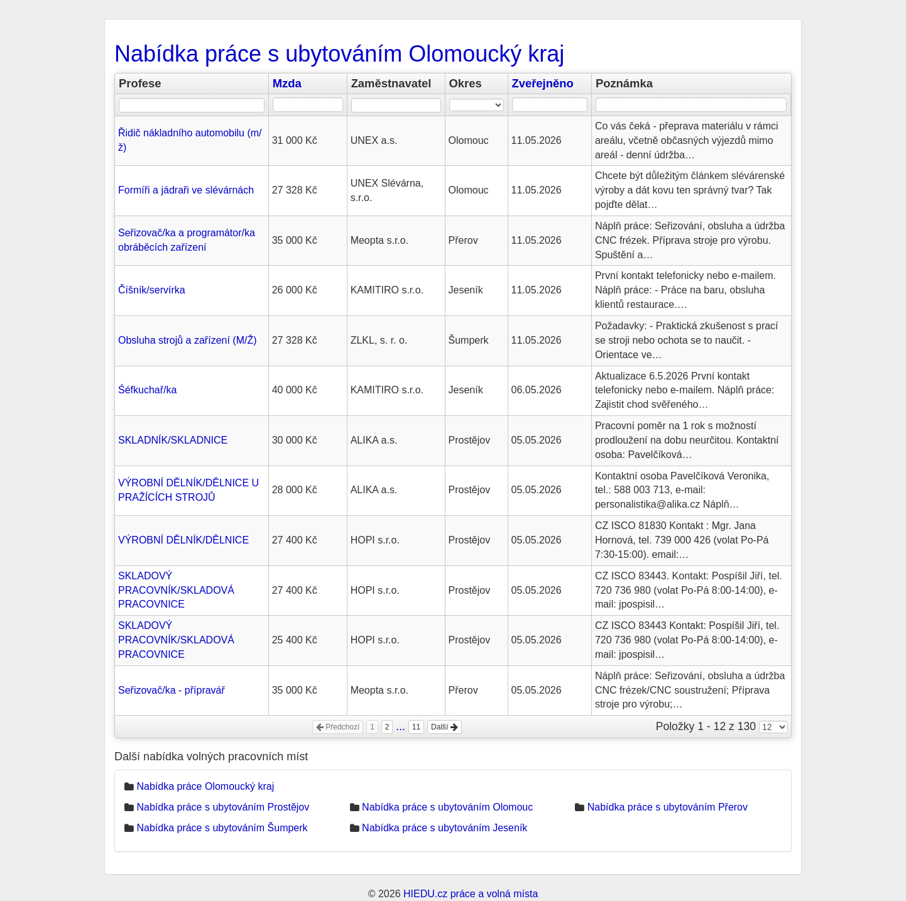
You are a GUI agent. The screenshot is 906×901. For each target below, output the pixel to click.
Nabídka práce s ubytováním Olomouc (447, 807)
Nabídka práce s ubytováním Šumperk (221, 827)
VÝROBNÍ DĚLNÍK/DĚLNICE (183, 540)
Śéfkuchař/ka (147, 390)
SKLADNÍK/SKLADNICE (172, 440)
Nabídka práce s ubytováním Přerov (667, 807)
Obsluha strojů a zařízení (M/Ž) (187, 340)
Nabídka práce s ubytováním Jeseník (444, 827)
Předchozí (337, 727)
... (400, 726)
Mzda (287, 83)
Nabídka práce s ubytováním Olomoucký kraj (339, 54)
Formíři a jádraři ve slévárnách (186, 190)
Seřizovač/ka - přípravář (171, 690)
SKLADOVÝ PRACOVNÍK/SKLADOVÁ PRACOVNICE (176, 590)
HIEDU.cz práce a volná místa (470, 893)
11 (416, 727)
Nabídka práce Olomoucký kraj (205, 786)
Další (444, 727)
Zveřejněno (543, 83)
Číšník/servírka (151, 290)
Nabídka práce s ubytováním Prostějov (222, 807)
